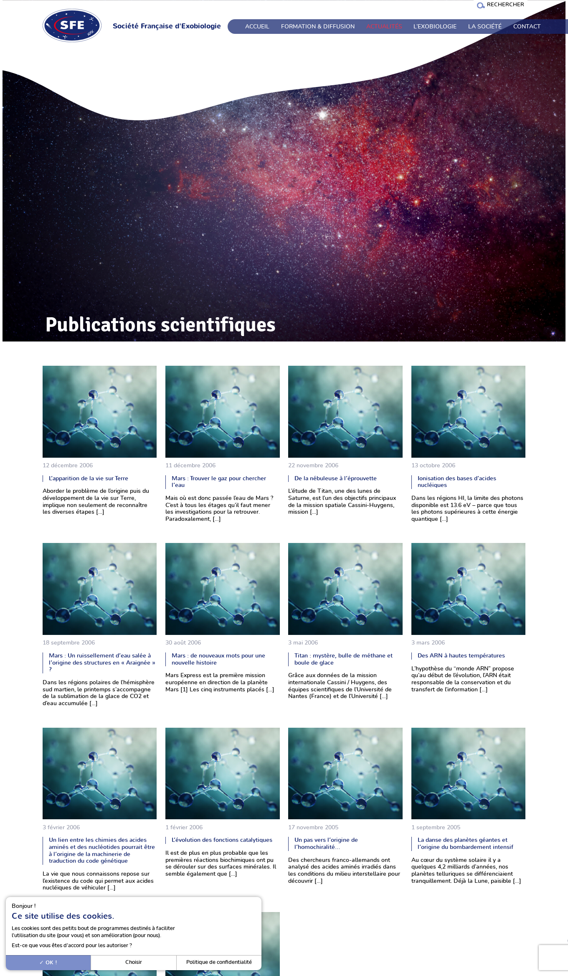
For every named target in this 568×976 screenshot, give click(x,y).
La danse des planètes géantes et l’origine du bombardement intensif (465, 843)
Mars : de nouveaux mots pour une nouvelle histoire (218, 659)
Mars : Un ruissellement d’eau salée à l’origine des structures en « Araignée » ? (102, 662)
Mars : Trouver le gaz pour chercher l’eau (219, 481)
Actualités (384, 27)
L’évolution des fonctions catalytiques (222, 840)
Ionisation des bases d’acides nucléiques (457, 481)
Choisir (133, 962)
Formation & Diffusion (318, 27)
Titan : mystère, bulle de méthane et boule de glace (343, 659)
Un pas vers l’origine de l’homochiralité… (326, 843)
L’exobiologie (434, 27)
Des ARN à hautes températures (461, 656)
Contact (527, 27)
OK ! (48, 962)
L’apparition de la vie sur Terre (88, 478)
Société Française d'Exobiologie (167, 26)
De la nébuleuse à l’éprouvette (335, 478)
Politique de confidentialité (219, 962)
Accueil (257, 27)
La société (485, 27)
